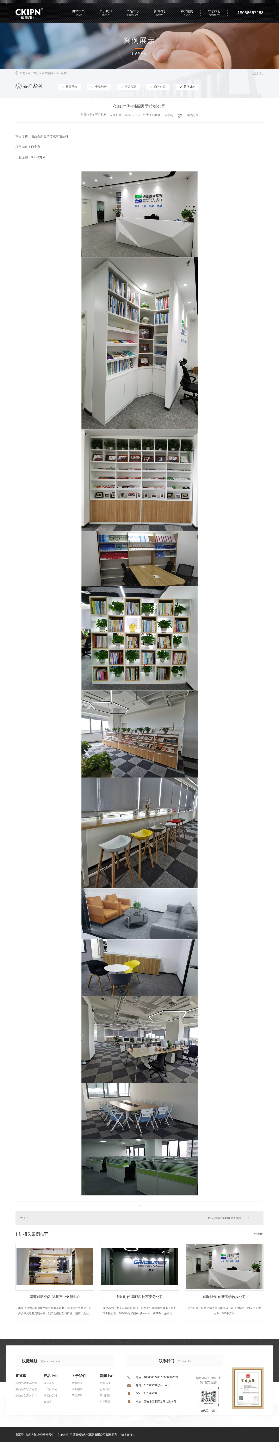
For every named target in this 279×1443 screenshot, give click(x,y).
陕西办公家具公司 (26, 1383)
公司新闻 (105, 1383)
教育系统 (71, 86)
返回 (257, 73)
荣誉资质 (77, 1396)
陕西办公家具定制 (26, 1390)
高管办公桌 (50, 1396)
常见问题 (105, 1396)
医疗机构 (61, 73)
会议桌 (48, 1402)
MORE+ (259, 1233)
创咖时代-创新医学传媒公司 (224, 1297)
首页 (36, 73)
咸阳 (214, 1378)
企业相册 (77, 1390)
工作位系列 (50, 1390)
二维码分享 (191, 115)
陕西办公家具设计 (26, 1396)
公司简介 (77, 1383)
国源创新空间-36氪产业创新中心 (55, 1297)
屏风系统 (49, 1383)
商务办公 (160, 86)
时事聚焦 (105, 1402)
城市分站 (201, 1378)
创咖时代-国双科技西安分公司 (139, 1297)
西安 (207, 1383)
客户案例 (47, 73)
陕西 (214, 1383)
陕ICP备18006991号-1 (39, 1435)
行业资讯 (105, 1390)
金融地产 (101, 86)
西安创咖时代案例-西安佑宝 (225, 1217)
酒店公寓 (130, 86)
